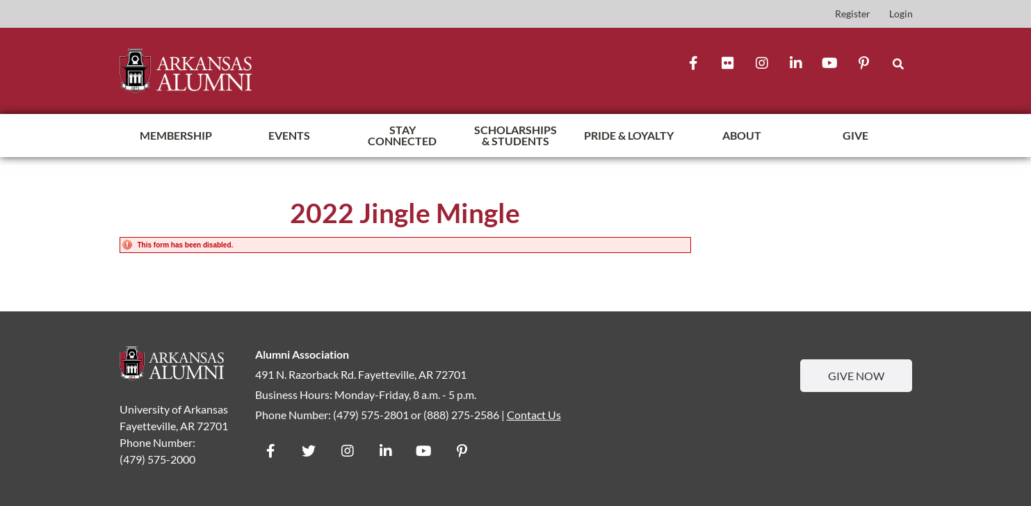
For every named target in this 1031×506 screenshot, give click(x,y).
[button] (898, 62)
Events (289, 135)
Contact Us (534, 414)
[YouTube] (830, 62)
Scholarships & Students (515, 135)
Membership (176, 135)
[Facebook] (694, 62)
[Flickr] (728, 62)
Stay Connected (402, 135)
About (741, 135)
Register (852, 13)
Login (901, 13)
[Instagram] (762, 62)
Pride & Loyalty (629, 135)
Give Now (856, 376)
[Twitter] (309, 449)
